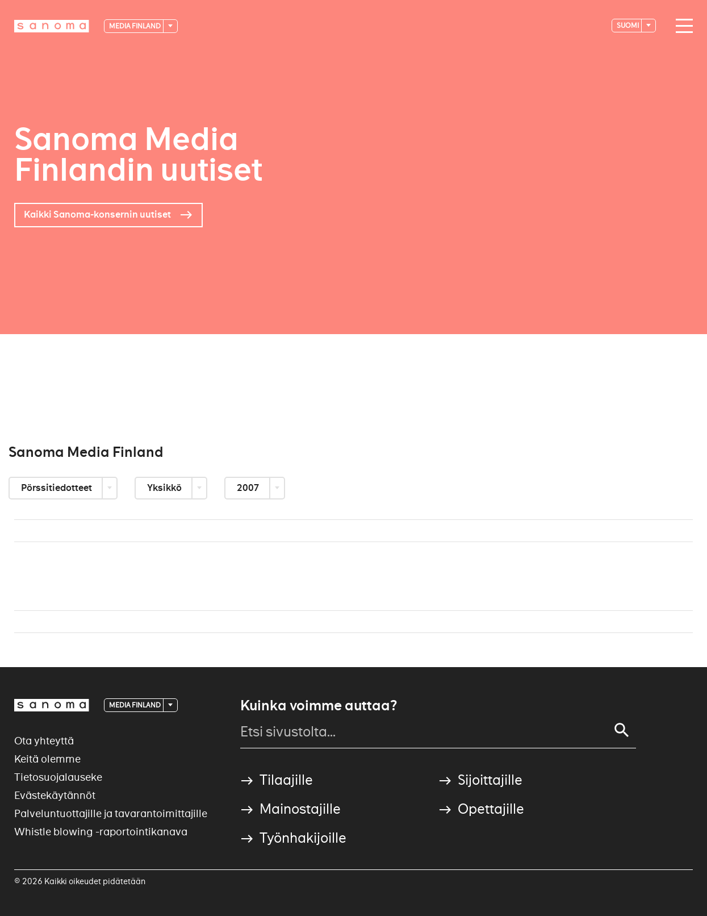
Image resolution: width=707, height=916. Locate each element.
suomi (628, 25)
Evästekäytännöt (54, 795)
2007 (249, 488)
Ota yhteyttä (44, 740)
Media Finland (135, 26)
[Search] (622, 730)
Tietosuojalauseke (58, 777)
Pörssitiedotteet (57, 488)
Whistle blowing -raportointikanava (100, 831)
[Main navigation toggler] (681, 26)
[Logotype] (51, 26)
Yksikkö (165, 488)
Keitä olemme (47, 758)
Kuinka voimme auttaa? (318, 706)
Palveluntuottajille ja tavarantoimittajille (110, 813)
